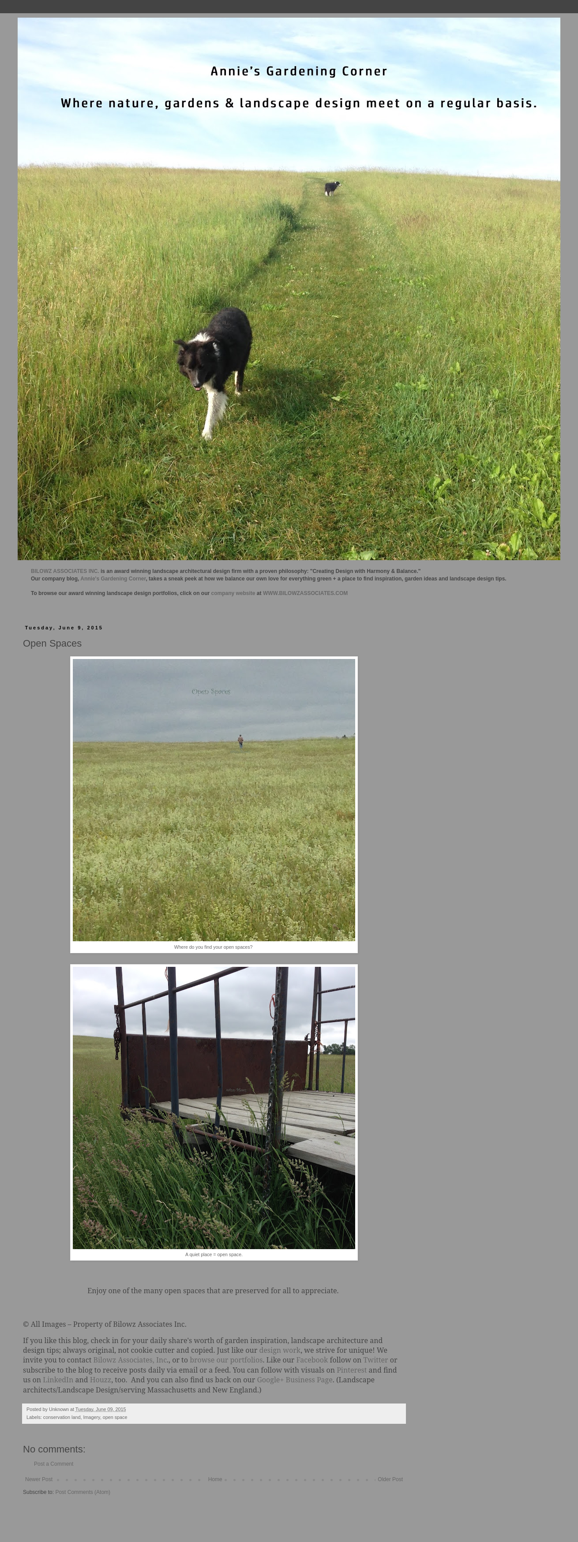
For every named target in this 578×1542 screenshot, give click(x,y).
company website (233, 593)
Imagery (91, 1417)
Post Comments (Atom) (82, 1492)
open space (115, 1417)
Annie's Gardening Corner (113, 579)
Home (215, 1479)
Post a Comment (53, 1464)
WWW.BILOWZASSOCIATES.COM (305, 593)
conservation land (62, 1417)
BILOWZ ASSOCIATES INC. (65, 571)
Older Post (390, 1479)
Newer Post (39, 1479)
